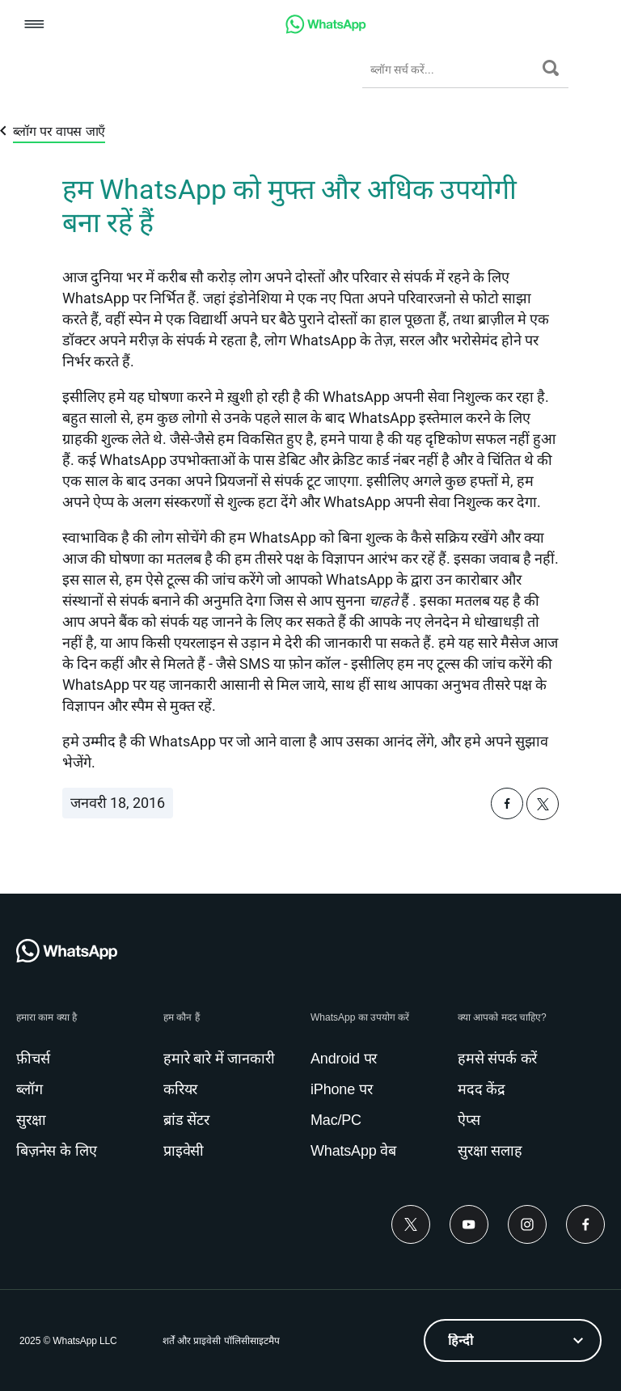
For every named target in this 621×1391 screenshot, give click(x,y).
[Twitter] (410, 1224)
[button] (34, 25)
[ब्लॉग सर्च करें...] (452, 69)
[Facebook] (585, 1224)
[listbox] (513, 1340)
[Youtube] (469, 1224)
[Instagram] (527, 1224)
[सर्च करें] (550, 68)
